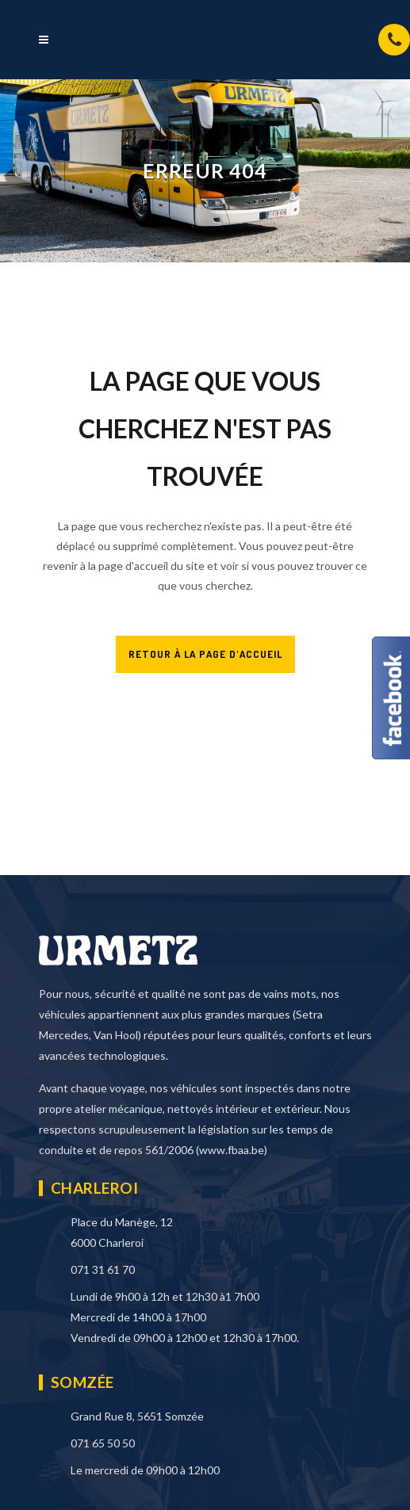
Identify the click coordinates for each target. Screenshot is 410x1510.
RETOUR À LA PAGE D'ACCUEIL (205, 654)
